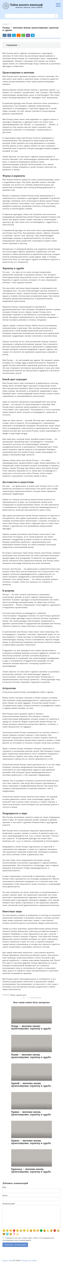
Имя (4, 1187)
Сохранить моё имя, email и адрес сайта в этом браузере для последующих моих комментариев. (28, 1239)
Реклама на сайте (29, 1260)
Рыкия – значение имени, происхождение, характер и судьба (31, 1056)
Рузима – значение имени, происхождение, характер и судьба (31, 1142)
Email (4, 1195)
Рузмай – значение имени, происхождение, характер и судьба (31, 1084)
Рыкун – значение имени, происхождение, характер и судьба (31, 1027)
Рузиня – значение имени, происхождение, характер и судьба (31, 1113)
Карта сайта (8, 1260)
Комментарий (8, 1203)
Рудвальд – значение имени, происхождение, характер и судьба (31, 1170)
